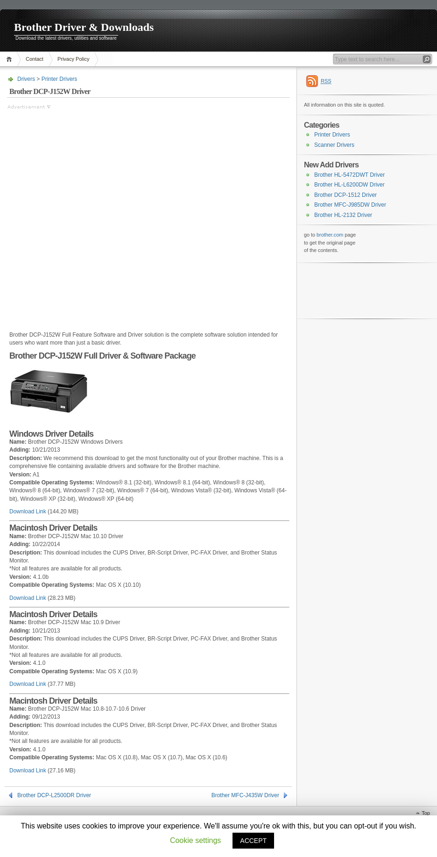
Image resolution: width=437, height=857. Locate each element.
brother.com (330, 235)
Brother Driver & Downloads (84, 27)
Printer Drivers (60, 79)
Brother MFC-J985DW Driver (350, 205)
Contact (34, 59)
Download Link (27, 511)
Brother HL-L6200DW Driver (349, 184)
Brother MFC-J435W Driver (245, 795)
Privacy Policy (73, 59)
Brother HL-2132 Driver (343, 215)
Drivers (26, 79)
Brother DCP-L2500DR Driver (54, 795)
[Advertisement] (105, 216)
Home (10, 59)
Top (426, 813)
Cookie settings (195, 840)
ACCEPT (253, 840)
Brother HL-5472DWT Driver (349, 175)
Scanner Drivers (334, 145)
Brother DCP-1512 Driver (345, 195)
